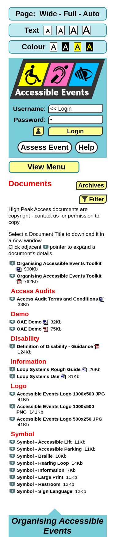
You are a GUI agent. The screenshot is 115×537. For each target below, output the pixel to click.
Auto (91, 13)
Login (75, 131)
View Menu (47, 167)
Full (70, 13)
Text (32, 30)
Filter (96, 199)
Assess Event (45, 147)
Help (86, 147)
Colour (33, 47)
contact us (47, 216)
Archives (91, 185)
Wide (48, 13)
